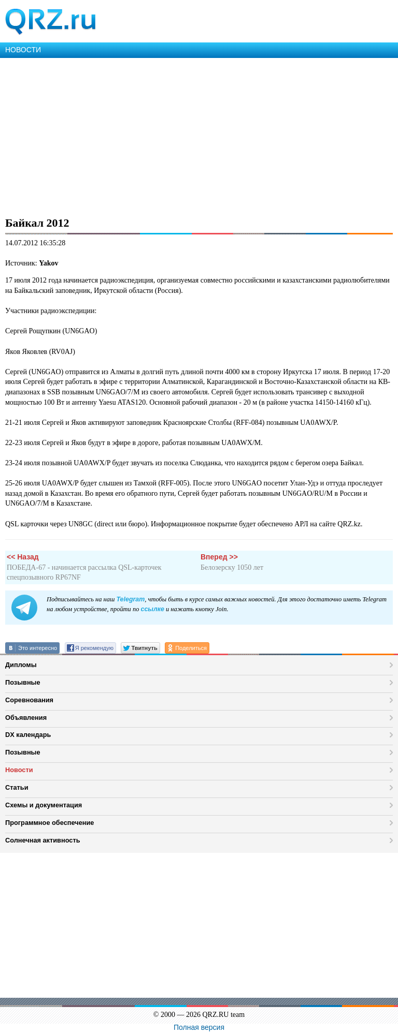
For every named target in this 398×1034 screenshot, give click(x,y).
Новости (19, 770)
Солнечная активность (42, 840)
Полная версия (199, 1027)
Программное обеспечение (49, 822)
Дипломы (21, 665)
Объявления (26, 717)
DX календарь (28, 734)
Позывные (22, 682)
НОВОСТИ (23, 50)
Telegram (130, 599)
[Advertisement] (199, 135)
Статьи (17, 787)
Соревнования (29, 700)
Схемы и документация (43, 805)
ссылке (152, 609)
